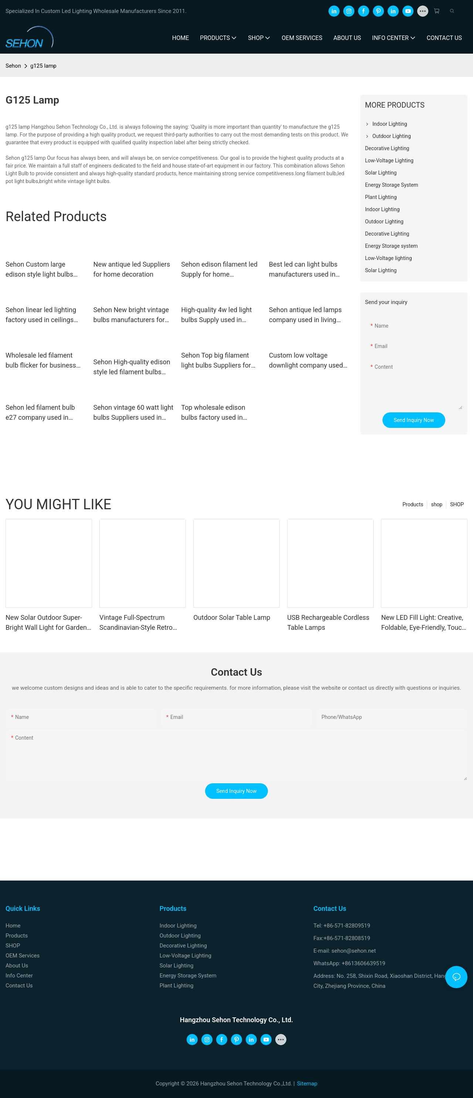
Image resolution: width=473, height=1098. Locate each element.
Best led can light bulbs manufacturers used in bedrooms (303, 269)
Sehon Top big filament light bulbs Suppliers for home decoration (216, 360)
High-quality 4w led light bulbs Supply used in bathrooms (216, 315)
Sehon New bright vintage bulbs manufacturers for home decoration (131, 315)
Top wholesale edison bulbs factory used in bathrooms (213, 412)
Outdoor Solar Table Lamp (231, 617)
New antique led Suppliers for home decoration (131, 269)
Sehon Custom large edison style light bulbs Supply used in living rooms (39, 269)
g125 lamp (43, 65)
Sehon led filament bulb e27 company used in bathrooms (40, 412)
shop (436, 504)
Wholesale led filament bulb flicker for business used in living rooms (41, 360)
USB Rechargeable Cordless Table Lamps (328, 622)
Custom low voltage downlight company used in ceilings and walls (306, 360)
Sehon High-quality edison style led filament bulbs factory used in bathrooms (132, 367)
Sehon (13, 65)
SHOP (457, 504)
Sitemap (307, 1083)
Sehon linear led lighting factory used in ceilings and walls (41, 315)
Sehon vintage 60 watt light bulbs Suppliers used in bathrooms (133, 412)
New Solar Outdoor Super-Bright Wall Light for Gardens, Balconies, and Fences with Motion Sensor (49, 623)
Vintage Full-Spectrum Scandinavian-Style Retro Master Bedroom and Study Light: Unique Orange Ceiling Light (141, 623)
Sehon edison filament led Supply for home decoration (219, 269)
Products (412, 504)
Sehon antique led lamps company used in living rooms (305, 315)
